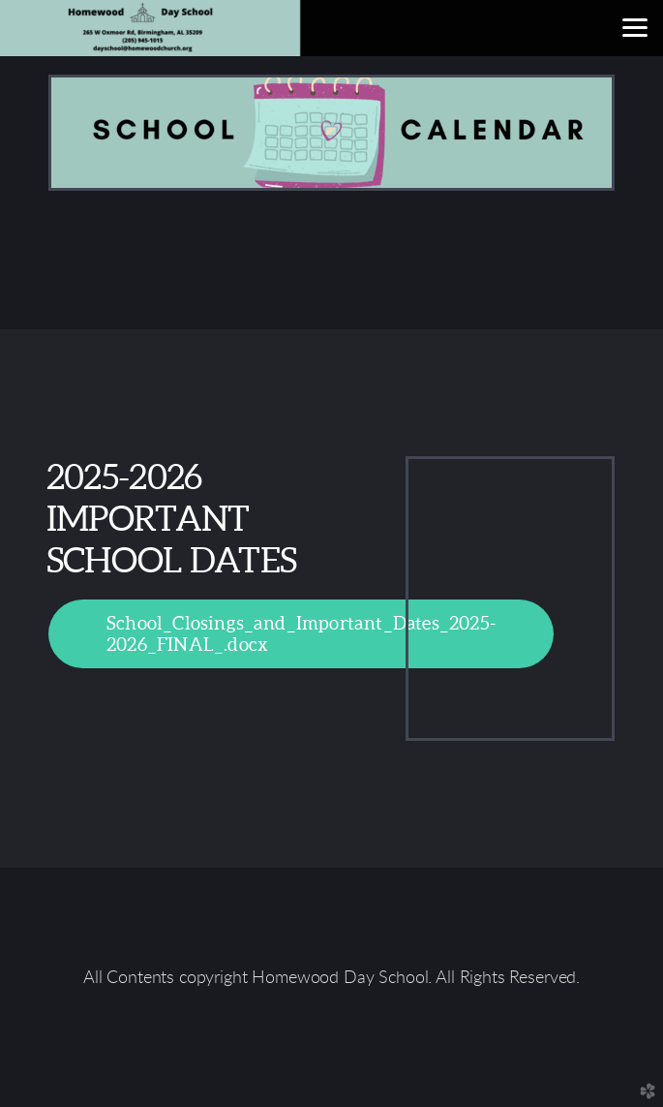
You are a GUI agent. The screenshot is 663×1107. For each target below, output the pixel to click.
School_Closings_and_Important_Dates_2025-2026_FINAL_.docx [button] (301, 633)
